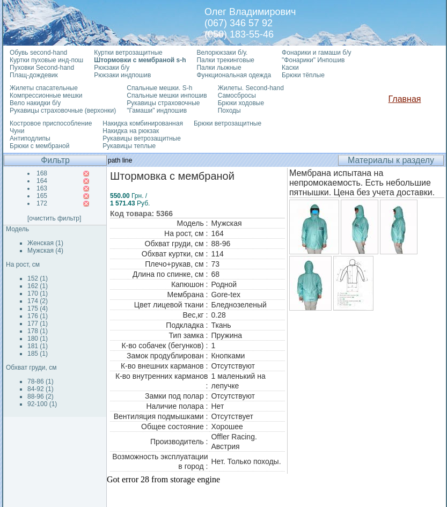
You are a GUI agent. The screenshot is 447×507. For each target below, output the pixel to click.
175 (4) (37, 308)
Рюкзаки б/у (111, 67)
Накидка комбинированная (142, 123)
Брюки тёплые (303, 75)
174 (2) (37, 301)
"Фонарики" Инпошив (313, 60)
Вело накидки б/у (35, 103)
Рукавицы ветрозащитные (141, 138)
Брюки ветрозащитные (227, 123)
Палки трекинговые (225, 60)
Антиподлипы (30, 138)
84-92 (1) (40, 389)
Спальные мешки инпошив (167, 95)
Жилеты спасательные (44, 88)
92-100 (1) (42, 404)
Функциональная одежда (233, 75)
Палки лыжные (218, 67)
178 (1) (37, 331)
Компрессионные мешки (46, 95)
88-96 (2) (40, 396)
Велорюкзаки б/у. (221, 52)
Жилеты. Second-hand (251, 88)
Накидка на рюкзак (130, 131)
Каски (290, 67)
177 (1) (37, 323)
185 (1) (37, 353)
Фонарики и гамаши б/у (316, 52)
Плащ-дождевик (34, 75)
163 (41, 188)
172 (41, 203)
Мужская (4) (45, 250)
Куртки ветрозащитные (128, 52)
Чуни (17, 131)
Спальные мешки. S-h (159, 88)
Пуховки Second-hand (42, 67)
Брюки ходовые (241, 103)
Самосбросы (237, 95)
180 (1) (37, 338)
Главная (405, 99)
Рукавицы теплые (129, 146)
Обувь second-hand (38, 52)
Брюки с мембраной (39, 146)
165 (41, 196)
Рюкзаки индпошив (122, 75)
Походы (229, 110)
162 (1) (37, 286)
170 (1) (37, 293)
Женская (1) (45, 243)
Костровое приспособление (51, 123)
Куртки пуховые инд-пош (46, 60)
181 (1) (37, 346)
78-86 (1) (40, 381)
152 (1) (37, 278)
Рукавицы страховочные (163, 103)
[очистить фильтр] (54, 218)
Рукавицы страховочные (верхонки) (63, 110)
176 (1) (37, 316)
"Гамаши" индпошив (157, 110)
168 (41, 173)
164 (41, 181)
